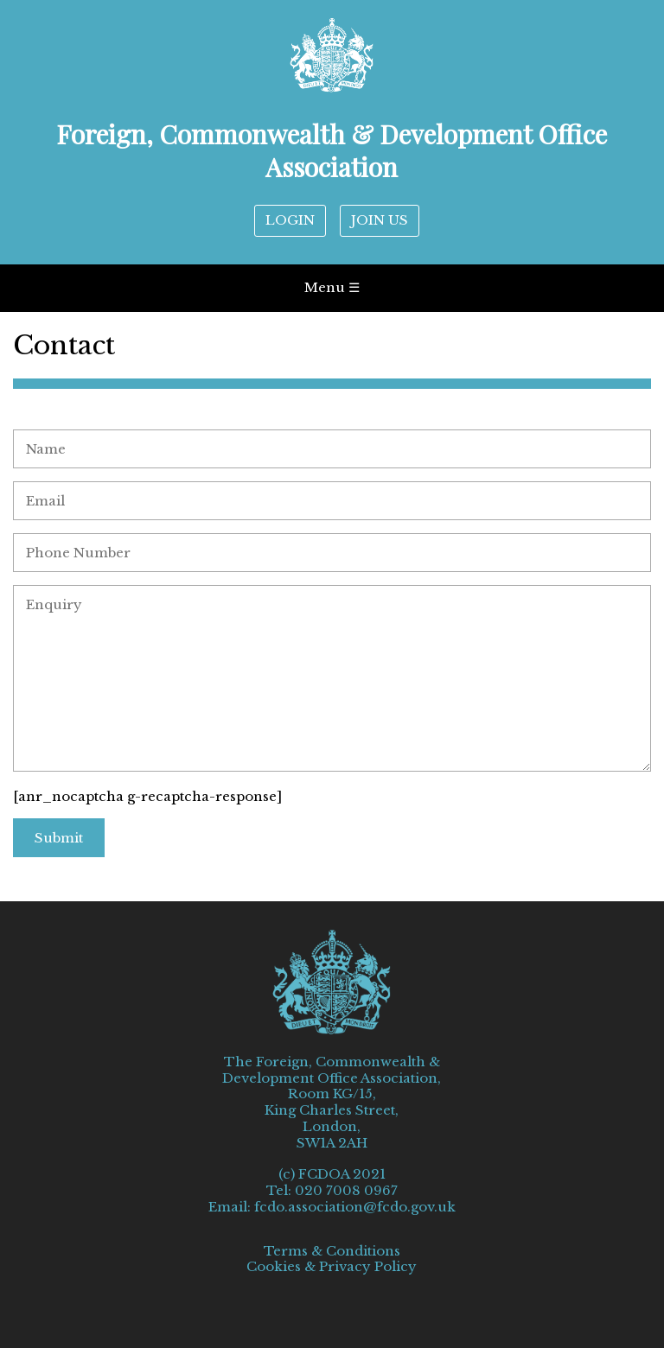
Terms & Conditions (332, 1251)
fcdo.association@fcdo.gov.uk (355, 1207)
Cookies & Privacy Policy (331, 1267)
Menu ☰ (332, 287)
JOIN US (379, 220)
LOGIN (290, 220)
